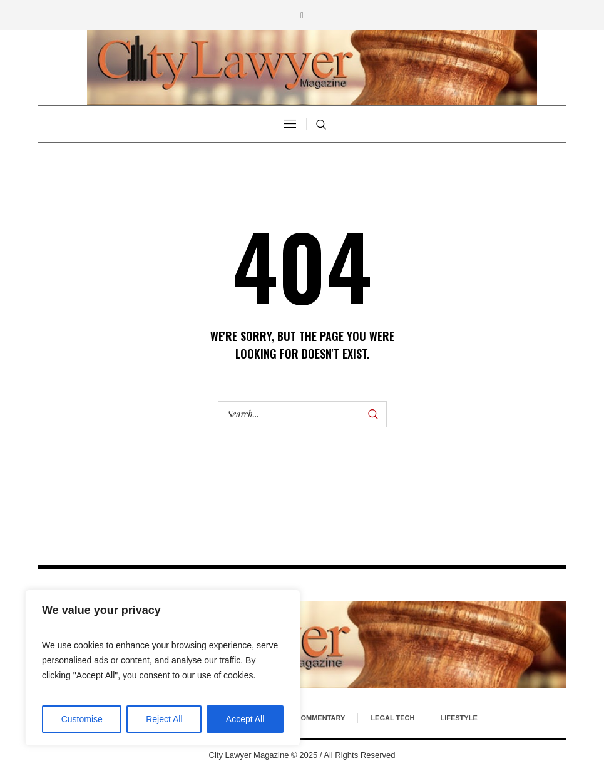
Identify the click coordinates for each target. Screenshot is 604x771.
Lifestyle (458, 718)
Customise (82, 719)
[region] (162, 668)
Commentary (321, 718)
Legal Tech (392, 718)
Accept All (245, 719)
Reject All (164, 719)
